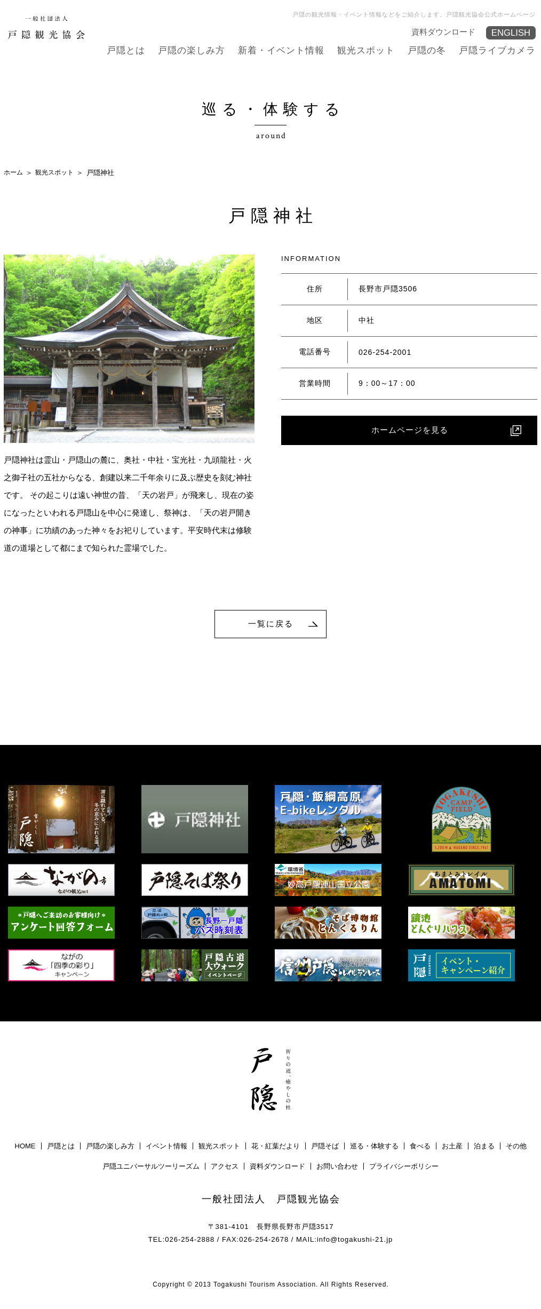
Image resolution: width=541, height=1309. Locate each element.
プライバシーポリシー (404, 1167)
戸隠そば (325, 1147)
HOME (25, 1147)
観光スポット (374, 49)
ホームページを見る (409, 430)
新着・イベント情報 (293, 49)
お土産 (452, 1147)
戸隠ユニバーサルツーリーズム (151, 1167)
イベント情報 (166, 1147)
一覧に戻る (271, 624)
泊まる (484, 1147)
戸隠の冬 (432, 49)
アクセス (224, 1167)
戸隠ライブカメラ (499, 49)
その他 (516, 1147)
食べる (420, 1147)
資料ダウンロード (444, 31)
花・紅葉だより (275, 1147)
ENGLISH (510, 32)
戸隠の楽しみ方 (208, 49)
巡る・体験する (374, 1147)
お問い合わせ (337, 1167)
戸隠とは (145, 49)
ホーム (14, 172)
